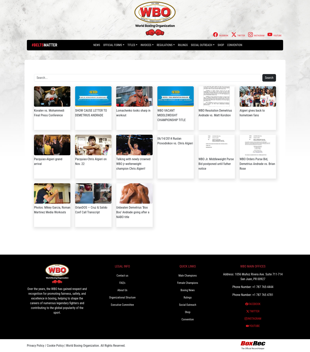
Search (269, 78)
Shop (221, 45)
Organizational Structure (122, 297)
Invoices (146, 45)
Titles (131, 45)
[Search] (147, 78)
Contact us (122, 275)
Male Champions (188, 275)
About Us (122, 290)
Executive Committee (122, 304)
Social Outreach (201, 45)
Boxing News (188, 290)
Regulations (165, 45)
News (96, 45)
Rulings (183, 45)
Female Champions (187, 282)
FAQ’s (122, 282)
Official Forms (112, 45)
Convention (234, 45)
